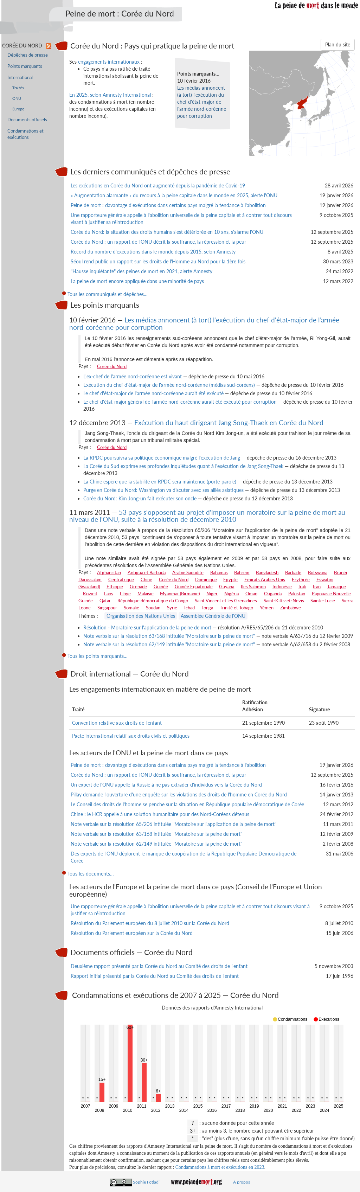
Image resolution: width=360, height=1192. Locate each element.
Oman (251, 593)
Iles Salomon (253, 586)
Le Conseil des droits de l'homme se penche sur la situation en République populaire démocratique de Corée (187, 804)
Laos (108, 593)
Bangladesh (267, 572)
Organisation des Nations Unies (141, 616)
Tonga (207, 607)
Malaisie (145, 593)
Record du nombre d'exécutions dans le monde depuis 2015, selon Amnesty (153, 252)
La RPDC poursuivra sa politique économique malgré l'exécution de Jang (161, 458)
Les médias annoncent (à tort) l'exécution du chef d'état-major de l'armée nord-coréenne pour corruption (201, 102)
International (20, 77)
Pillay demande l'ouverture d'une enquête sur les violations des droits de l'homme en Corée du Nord (179, 794)
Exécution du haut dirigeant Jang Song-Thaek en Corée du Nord (228, 422)
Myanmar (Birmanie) (180, 593)
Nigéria (231, 593)
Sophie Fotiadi (146, 1182)
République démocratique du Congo (152, 600)
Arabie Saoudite (188, 572)
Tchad (189, 607)
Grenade (138, 586)
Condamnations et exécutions (25, 134)
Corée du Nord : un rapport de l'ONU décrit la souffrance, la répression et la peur (158, 242)
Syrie (172, 607)
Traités (18, 87)
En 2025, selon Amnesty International (110, 95)
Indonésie (282, 586)
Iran (317, 586)
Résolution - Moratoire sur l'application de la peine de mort (147, 627)
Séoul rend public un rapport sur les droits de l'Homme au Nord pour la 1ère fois (158, 261)
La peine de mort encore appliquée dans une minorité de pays (137, 281)
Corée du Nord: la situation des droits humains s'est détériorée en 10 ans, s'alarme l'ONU (167, 232)
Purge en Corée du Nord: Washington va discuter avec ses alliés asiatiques (163, 490)
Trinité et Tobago (236, 607)
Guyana (226, 586)
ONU (16, 98)
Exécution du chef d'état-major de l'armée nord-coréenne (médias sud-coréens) (169, 385)
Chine (146, 579)
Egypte (230, 579)
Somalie (131, 607)
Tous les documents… (91, 874)
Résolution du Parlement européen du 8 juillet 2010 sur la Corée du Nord (150, 923)
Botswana (317, 572)
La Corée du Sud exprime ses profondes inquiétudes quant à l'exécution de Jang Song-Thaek (183, 466)
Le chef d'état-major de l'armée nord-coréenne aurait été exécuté (153, 393)
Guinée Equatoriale (194, 586)
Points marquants (24, 66)
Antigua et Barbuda (147, 572)
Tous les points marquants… (98, 656)
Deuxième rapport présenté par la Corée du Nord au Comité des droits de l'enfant (159, 966)
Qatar (105, 600)
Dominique (206, 579)
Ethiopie (115, 586)
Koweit (90, 593)
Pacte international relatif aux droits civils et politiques (130, 736)
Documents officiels (27, 119)
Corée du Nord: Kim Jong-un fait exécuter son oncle (140, 498)
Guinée (161, 586)
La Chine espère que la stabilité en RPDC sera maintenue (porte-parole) (159, 482)
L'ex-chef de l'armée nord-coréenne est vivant (132, 376)
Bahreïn (241, 572)
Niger (212, 593)
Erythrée (301, 579)
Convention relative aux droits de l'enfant (117, 723)
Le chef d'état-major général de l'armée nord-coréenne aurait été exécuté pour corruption (180, 402)
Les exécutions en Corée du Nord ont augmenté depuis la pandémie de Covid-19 (158, 185)
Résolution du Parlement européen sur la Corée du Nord (132, 933)
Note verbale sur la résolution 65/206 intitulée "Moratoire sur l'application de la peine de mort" (173, 824)
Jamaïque (336, 586)
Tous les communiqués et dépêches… (108, 294)
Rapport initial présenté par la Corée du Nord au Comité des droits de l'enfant (155, 976)
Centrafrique (121, 579)
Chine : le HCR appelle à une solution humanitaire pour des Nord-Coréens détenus (160, 814)
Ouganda (273, 593)
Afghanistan (109, 572)
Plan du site (337, 44)
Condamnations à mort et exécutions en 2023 (219, 1167)
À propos (241, 1182)
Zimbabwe (290, 607)
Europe (18, 109)
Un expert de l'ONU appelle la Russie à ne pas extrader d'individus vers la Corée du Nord (166, 785)
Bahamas (219, 572)
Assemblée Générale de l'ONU (213, 616)
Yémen (267, 607)
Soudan (153, 607)
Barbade (293, 572)
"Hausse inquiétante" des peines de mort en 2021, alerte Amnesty (141, 271)
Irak (302, 586)
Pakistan (296, 593)
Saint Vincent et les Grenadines (226, 600)
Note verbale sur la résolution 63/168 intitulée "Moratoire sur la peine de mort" (169, 636)
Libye (125, 593)
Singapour (107, 607)
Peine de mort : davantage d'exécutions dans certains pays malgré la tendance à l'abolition (168, 205)
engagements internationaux (109, 62)
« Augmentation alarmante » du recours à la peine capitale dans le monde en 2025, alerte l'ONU (174, 195)
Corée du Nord (112, 366)
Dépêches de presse (27, 55)
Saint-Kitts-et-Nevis (284, 600)
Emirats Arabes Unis (264, 579)
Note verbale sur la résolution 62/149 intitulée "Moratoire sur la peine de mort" (169, 644)
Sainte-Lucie (322, 600)
